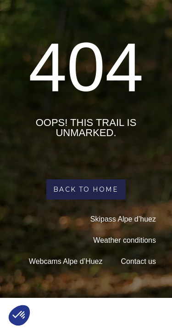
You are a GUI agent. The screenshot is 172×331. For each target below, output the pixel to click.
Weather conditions (124, 240)
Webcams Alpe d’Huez (66, 261)
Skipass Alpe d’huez (123, 219)
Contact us (138, 261)
